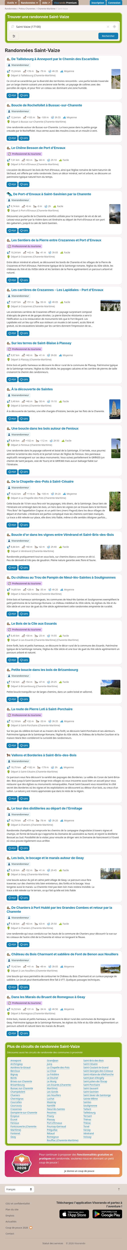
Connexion (114, 2)
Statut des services (52, 1243)
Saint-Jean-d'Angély (93, 1077)
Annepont (15, 1060)
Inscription (97, 2)
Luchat (50, 1098)
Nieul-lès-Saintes (56, 1109)
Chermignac (17, 1098)
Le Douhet (52, 1077)
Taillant (87, 1109)
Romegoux (53, 1136)
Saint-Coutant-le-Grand (95, 1067)
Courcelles (16, 1102)
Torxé (86, 1126)
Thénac (87, 1119)
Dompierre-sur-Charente (23, 1112)
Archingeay (16, 1064)
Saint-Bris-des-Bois (93, 1060)
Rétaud (51, 1133)
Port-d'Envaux (54, 1122)
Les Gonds (52, 1091)
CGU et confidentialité (18, 1203)
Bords (13, 1077)
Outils (12, 2)
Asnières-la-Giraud (20, 1067)
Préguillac (52, 1129)
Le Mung (51, 1081)
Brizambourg (17, 1084)
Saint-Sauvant (90, 1088)
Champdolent (17, 1091)
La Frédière (53, 1074)
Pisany (50, 1116)
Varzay (86, 1129)
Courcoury (16, 1105)
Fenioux (14, 1122)
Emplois (10, 1215)
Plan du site (12, 1209)
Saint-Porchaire (91, 1084)
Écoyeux (14, 1116)
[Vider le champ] (108, 26)
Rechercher (108, 35)
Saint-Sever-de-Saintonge (97, 1095)
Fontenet (15, 1133)
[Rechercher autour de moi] (114, 26)
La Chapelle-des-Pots (58, 1067)
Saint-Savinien (91, 1091)
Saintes (87, 1102)
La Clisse (51, 1070)
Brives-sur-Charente (21, 1081)
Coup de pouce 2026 (19, 1227)
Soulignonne (90, 1105)
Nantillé (51, 1105)
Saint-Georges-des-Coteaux (98, 1070)
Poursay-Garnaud (56, 1126)
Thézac (87, 1122)
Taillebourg (89, 1112)
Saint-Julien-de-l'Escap (95, 1081)
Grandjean (52, 1060)
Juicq (49, 1064)
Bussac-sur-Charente (21, 1088)
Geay (13, 1136)
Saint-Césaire (90, 1064)
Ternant (87, 1116)
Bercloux (15, 1070)
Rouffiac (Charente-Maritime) (62, 1140)
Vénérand (88, 1133)
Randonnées (29, 2)
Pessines (51, 1112)
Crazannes (16, 1109)
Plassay (51, 1119)
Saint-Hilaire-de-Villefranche (98, 1074)
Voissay (87, 1136)
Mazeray (51, 1102)
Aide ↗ (46, 2)
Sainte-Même (90, 1098)
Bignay (14, 1074)
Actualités (11, 1221)
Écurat (13, 1119)
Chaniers (15, 1095)
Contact (10, 1233)
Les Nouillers (54, 1095)
